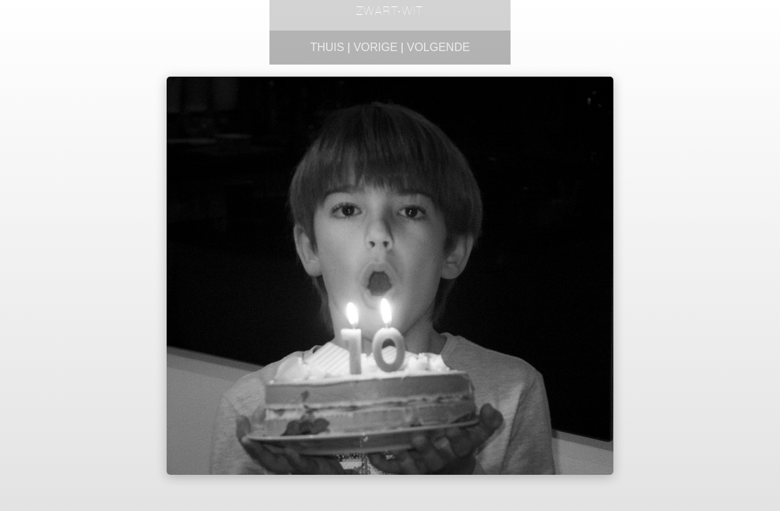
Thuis (327, 47)
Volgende (438, 47)
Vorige (375, 47)
